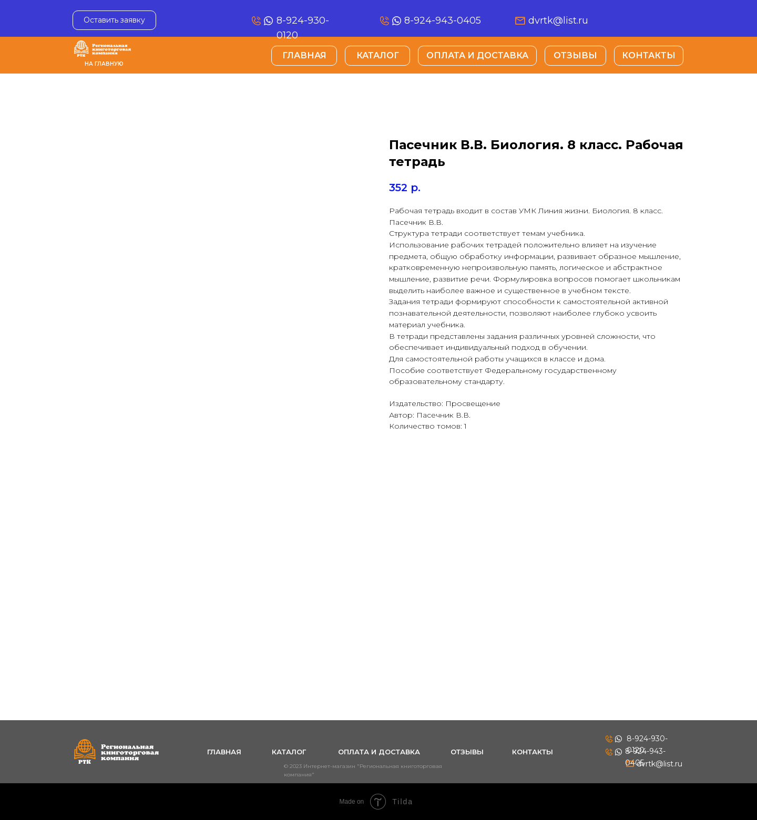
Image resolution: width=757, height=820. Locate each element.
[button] (114, 20)
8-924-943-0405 (442, 20)
